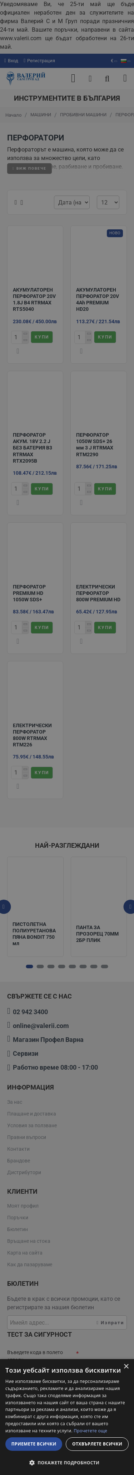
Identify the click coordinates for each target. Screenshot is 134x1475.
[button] (67, 1462)
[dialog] (67, 1417)
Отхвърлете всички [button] (97, 1444)
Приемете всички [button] (33, 1444)
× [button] (126, 1366)
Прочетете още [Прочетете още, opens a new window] (90, 1431)
